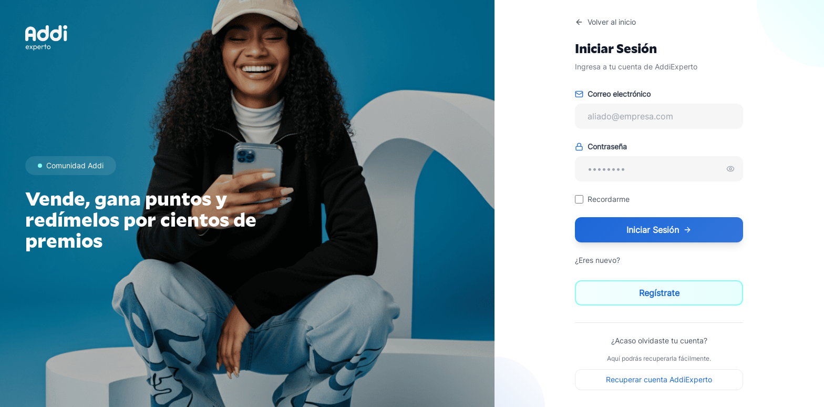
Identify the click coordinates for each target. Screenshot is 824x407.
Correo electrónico (613, 93)
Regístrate (659, 293)
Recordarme (609, 199)
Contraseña (601, 146)
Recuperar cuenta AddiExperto (659, 379)
